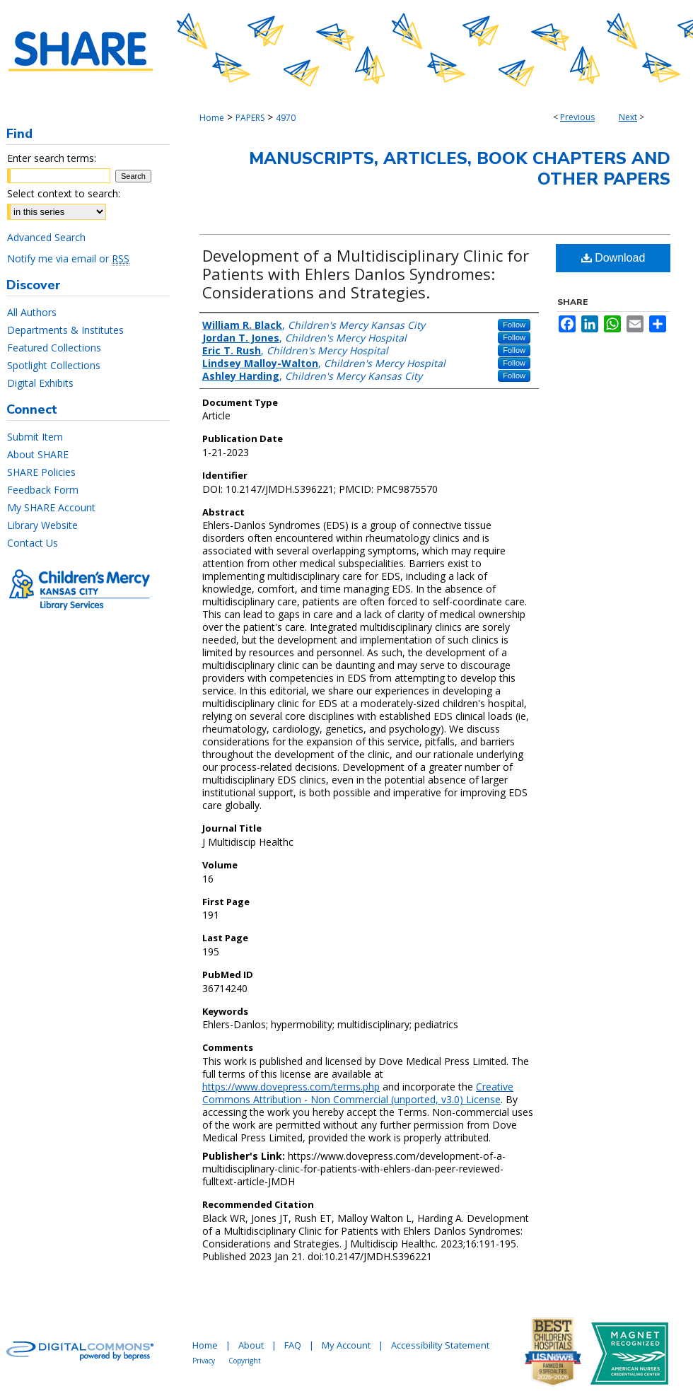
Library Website (42, 525)
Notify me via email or (68, 258)
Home (211, 118)
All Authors (32, 312)
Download (613, 258)
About (251, 1345)
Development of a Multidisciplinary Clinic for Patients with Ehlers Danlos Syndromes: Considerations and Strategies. (365, 274)
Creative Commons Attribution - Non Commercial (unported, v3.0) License (357, 1093)
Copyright (244, 1361)
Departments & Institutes (65, 330)
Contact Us (32, 542)
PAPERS (249, 118)
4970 (286, 118)
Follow (514, 324)
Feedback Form (42, 489)
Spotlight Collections (53, 365)
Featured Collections (54, 347)
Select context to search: (63, 193)
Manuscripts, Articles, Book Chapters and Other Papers (459, 168)
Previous (577, 117)
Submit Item (35, 436)
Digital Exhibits (40, 383)
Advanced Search (46, 237)
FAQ (292, 1345)
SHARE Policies (41, 472)
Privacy (203, 1361)
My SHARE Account (51, 507)
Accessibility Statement (440, 1345)
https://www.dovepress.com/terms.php (291, 1086)
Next (628, 117)
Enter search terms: (51, 158)
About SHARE (38, 454)
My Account (346, 1345)
